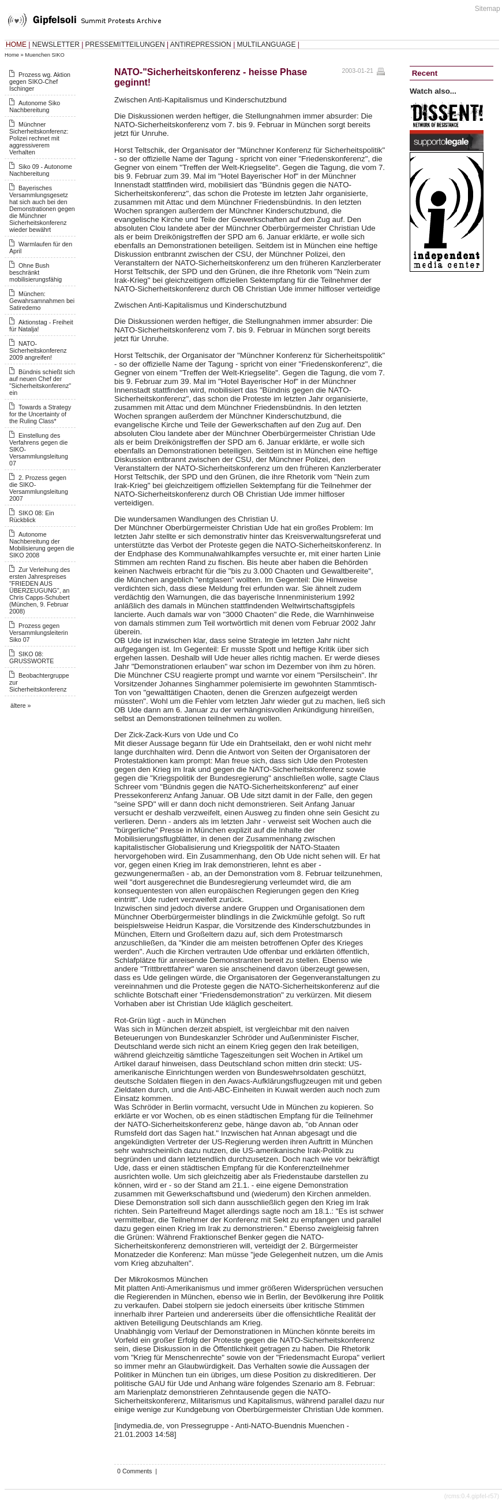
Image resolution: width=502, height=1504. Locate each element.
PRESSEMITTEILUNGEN (125, 44)
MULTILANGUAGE (266, 44)
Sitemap (487, 9)
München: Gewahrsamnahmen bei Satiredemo (41, 300)
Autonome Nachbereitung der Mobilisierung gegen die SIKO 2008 (41, 545)
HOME (16, 44)
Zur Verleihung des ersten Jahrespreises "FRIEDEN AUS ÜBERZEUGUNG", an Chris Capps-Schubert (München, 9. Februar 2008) (39, 590)
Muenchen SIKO (44, 55)
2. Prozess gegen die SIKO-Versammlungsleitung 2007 (38, 488)
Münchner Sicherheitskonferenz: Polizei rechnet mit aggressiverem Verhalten (38, 138)
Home (12, 55)
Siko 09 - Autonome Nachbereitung (40, 170)
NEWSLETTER (56, 44)
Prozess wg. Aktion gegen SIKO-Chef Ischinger (39, 81)
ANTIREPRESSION (200, 44)
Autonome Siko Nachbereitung (34, 106)
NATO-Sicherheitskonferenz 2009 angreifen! (38, 350)
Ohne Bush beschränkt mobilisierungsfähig (35, 272)
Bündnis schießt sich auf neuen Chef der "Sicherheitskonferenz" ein (42, 382)
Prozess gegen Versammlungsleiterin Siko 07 (38, 632)
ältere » (20, 705)
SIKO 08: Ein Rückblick (31, 516)
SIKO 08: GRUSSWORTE (31, 657)
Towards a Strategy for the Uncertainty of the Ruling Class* (40, 414)
